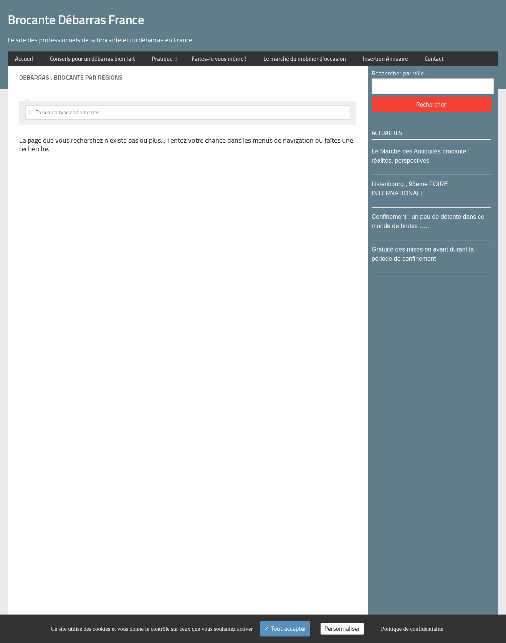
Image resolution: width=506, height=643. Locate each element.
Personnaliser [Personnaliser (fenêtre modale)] (342, 628)
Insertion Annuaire (389, 44)
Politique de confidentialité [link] (412, 629)
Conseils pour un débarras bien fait (91, 44)
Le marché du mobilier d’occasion (308, 44)
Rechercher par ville (398, 61)
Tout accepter (285, 628)
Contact (436, 44)
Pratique (162, 44)
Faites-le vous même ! (220, 44)
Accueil (22, 44)
